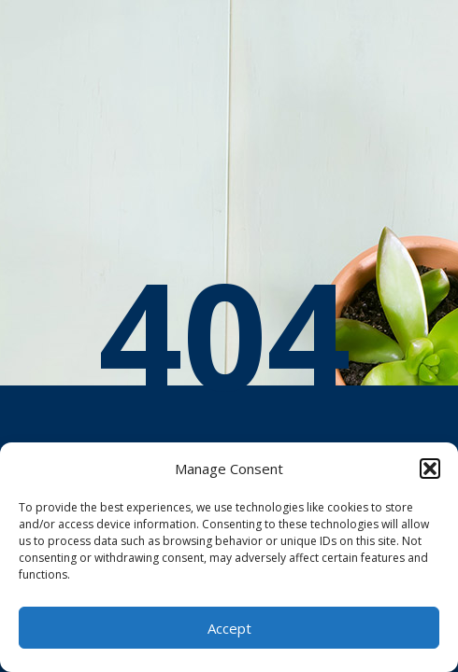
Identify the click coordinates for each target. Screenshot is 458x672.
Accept (229, 628)
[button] (430, 468)
